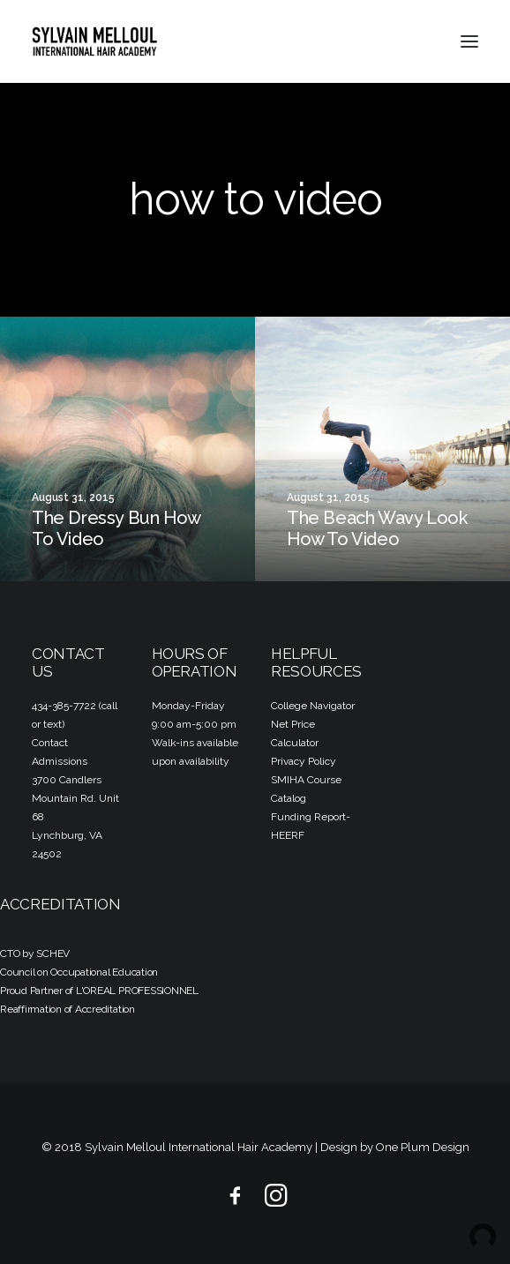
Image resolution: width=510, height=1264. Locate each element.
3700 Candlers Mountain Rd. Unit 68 (75, 798)
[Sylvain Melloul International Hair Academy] (94, 41)
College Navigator (313, 705)
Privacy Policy (303, 761)
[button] (469, 41)
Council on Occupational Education (79, 972)
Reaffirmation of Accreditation (67, 1009)
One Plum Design (422, 1147)
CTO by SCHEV (35, 953)
